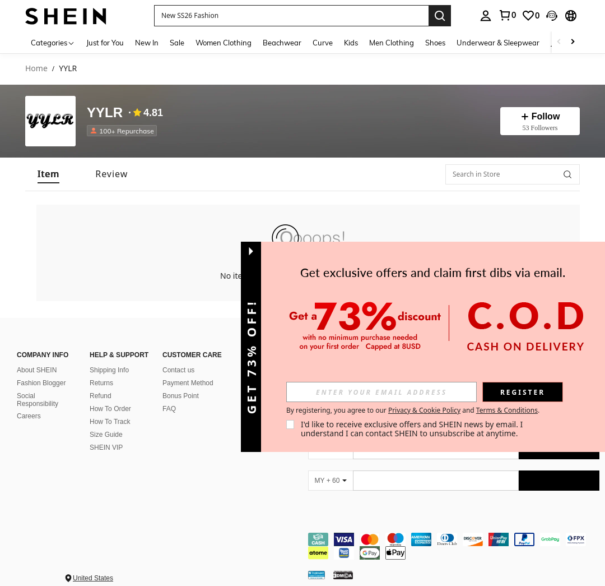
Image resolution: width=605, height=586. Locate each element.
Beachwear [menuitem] (282, 42)
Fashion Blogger (41, 383)
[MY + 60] (330, 480)
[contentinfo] (453, 546)
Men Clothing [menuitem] (391, 42)
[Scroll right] (572, 42)
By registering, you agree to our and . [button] (412, 410)
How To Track (110, 422)
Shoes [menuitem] (435, 42)
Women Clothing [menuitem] (224, 42)
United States (93, 578)
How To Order (110, 409)
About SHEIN (37, 370)
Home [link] (36, 68)
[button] (291, 15)
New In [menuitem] (147, 42)
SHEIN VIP (106, 447)
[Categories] (53, 42)
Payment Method (187, 383)
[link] (507, 15)
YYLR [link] (68, 68)
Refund (100, 396)
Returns (101, 383)
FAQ (169, 409)
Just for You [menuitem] (105, 42)
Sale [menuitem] (177, 42)
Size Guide (106, 435)
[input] (381, 392)
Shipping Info (109, 370)
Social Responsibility (37, 400)
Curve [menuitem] (323, 42)
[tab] (48, 174)
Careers (29, 416)
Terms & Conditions (507, 410)
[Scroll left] (559, 42)
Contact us (178, 370)
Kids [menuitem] (351, 42)
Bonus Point (180, 396)
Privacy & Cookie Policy (424, 410)
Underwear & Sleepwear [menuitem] (498, 42)
